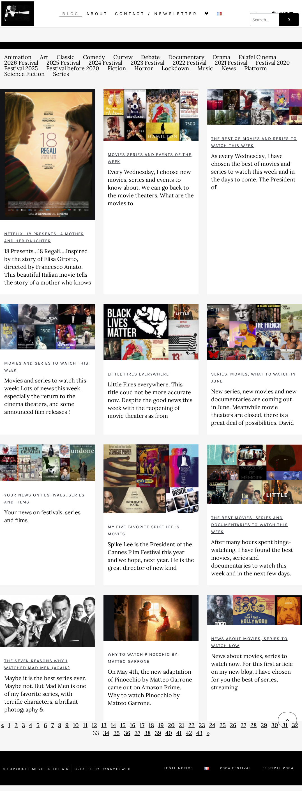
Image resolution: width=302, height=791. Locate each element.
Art (44, 57)
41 (179, 732)
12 (94, 725)
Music (205, 68)
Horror (143, 68)
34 (106, 732)
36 (127, 732)
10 (76, 725)
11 (85, 725)
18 (151, 725)
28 (253, 725)
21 (181, 725)
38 (147, 732)
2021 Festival (231, 63)
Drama (221, 57)
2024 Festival (105, 63)
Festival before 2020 (72, 68)
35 (117, 732)
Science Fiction (24, 74)
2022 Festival (189, 63)
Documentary (186, 57)
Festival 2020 (273, 63)
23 (202, 725)
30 (274, 725)
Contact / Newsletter (156, 13)
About (97, 13)
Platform (255, 68)
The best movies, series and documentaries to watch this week (249, 524)
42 (189, 732)
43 (199, 732)
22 (191, 725)
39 (158, 732)
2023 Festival (147, 63)
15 (123, 725)
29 (264, 725)
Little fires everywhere (138, 374)
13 (104, 725)
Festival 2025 (21, 68)
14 (113, 725)
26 (233, 725)
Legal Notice (178, 768)
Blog (70, 13)
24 (212, 725)
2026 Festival (21, 63)
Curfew (123, 57)
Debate (150, 57)
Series (61, 74)
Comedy (94, 57)
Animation (17, 57)
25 (223, 725)
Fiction (116, 68)
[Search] (289, 19)
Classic (66, 57)
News (229, 68)
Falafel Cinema (257, 57)
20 (171, 725)
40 (168, 732)
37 (137, 732)
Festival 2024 (278, 768)
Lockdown (175, 68)
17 (142, 725)
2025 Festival (63, 63)
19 (161, 725)
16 (132, 725)
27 (243, 725)
